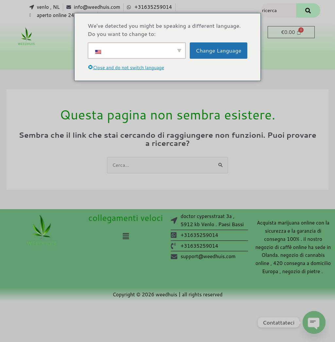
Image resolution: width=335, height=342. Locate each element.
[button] (125, 236)
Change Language (218, 50)
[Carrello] (291, 32)
